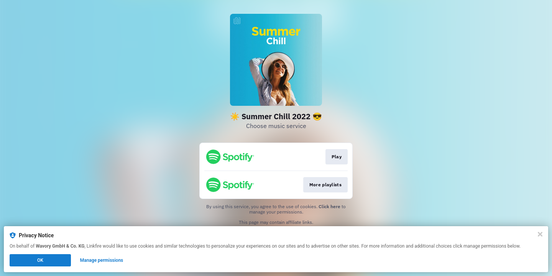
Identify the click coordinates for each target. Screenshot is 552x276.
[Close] (540, 234)
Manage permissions (101, 260)
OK (40, 260)
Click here (329, 206)
